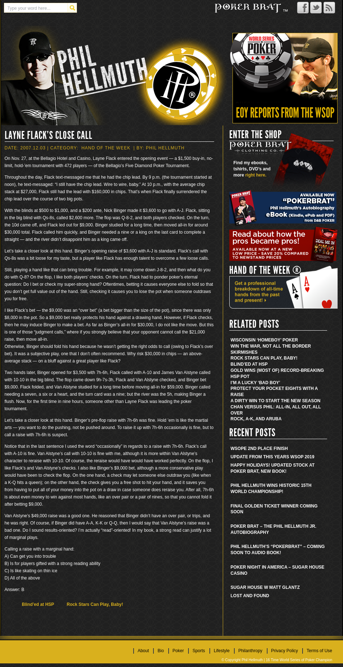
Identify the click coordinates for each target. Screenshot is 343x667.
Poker (178, 650)
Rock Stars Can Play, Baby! (95, 604)
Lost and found (250, 595)
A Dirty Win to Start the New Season (276, 400)
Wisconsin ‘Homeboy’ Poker (264, 340)
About (143, 650)
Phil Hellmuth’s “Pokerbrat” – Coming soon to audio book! (278, 549)
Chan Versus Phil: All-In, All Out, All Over (276, 410)
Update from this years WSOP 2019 (272, 456)
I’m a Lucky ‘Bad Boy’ (256, 382)
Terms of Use (319, 650)
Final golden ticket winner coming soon (274, 509)
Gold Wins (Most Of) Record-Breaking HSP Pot (277, 373)
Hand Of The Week (105, 147)
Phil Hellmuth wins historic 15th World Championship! (271, 488)
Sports (198, 650)
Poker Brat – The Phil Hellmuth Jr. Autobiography (274, 529)
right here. (255, 175)
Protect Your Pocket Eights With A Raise (274, 391)
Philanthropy (250, 650)
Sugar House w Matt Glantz (265, 587)
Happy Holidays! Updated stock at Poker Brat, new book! (273, 468)
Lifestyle (222, 650)
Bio (160, 650)
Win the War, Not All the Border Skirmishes (271, 349)
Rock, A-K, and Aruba (256, 418)
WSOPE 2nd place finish (259, 448)
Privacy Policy (284, 650)
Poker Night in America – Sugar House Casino (278, 570)
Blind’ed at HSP (38, 604)
